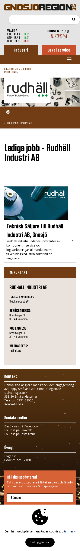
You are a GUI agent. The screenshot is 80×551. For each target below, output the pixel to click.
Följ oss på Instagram (19, 434)
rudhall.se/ (15, 350)
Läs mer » (69, 531)
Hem (18, 69)
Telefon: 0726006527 (21, 297)
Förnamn (16, 497)
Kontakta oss (13, 404)
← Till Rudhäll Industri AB (17, 123)
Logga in (10, 456)
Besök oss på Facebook (21, 426)
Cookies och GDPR (17, 460)
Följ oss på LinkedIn (18, 430)
